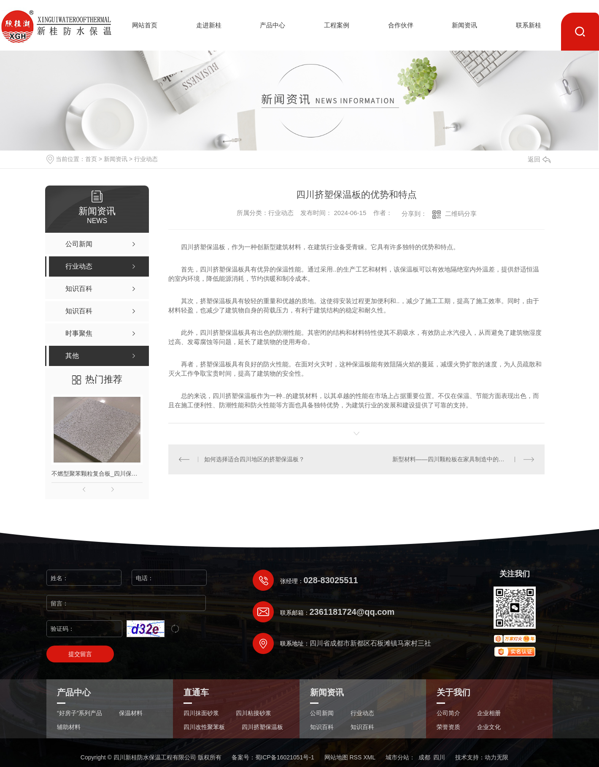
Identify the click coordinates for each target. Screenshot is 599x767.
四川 (439, 757)
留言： (126, 603)
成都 (424, 757)
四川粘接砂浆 (253, 713)
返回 (539, 159)
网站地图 (336, 757)
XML (369, 757)
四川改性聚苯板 (204, 727)
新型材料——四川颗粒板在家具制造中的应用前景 (457, 459)
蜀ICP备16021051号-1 (284, 757)
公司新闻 (322, 713)
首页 (91, 159)
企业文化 (489, 727)
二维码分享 (461, 213)
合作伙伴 (400, 25)
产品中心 (272, 25)
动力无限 (496, 757)
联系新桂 (528, 25)
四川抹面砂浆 (201, 713)
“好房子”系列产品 (79, 713)
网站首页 (144, 25)
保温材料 (131, 713)
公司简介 (448, 713)
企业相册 (489, 713)
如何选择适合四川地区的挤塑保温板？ (254, 459)
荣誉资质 (448, 727)
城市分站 (397, 757)
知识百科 (322, 727)
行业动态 (146, 159)
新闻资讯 (464, 25)
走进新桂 (208, 25)
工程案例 (336, 25)
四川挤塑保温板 (262, 727)
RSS (355, 757)
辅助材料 (69, 727)
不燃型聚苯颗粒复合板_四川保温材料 (97, 473)
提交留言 (80, 654)
